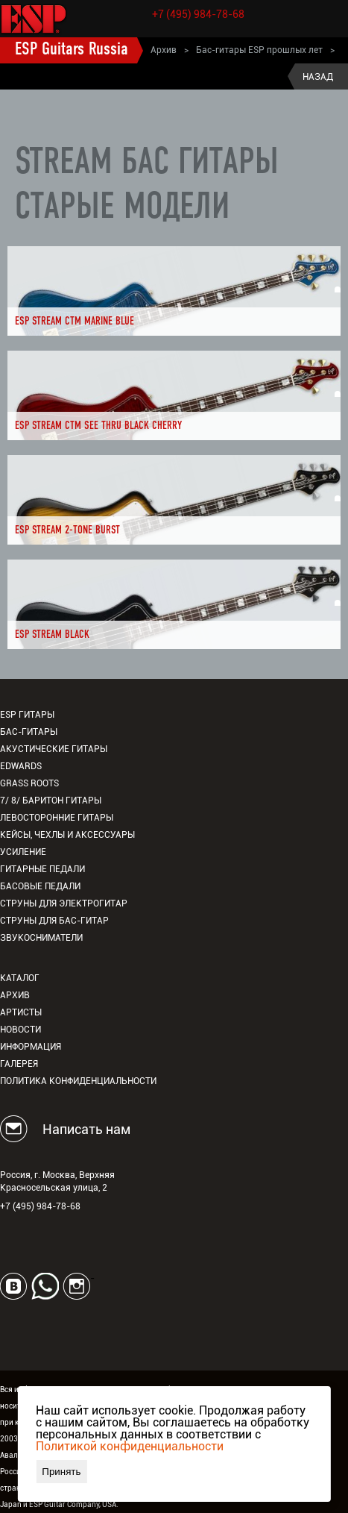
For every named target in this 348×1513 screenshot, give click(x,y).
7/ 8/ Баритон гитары (50, 800)
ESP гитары (27, 714)
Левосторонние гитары (56, 817)
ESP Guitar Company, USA (72, 1504)
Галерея (19, 1064)
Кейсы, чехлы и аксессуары (67, 835)
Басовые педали (40, 886)
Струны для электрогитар (63, 903)
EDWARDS (21, 766)
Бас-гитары (28, 732)
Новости (20, 1029)
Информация (30, 1046)
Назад (318, 77)
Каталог (19, 978)
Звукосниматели (41, 938)
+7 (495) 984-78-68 (198, 14)
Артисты (21, 1012)
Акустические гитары (53, 749)
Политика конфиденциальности (78, 1081)
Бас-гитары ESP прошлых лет (259, 50)
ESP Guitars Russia (71, 50)
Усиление (23, 852)
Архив (164, 50)
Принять (61, 1471)
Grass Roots (29, 783)
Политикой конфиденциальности (130, 1446)
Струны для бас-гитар (54, 920)
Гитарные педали (42, 869)
